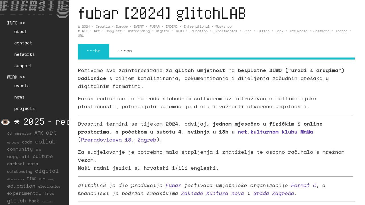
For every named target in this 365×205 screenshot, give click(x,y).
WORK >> (16, 77)
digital (163, 30)
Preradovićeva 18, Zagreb (118, 139)
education (199, 30)
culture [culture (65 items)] (43, 156)
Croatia (103, 26)
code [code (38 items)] (27, 142)
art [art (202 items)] (51, 132)
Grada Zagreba (274, 193)
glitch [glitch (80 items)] (16, 200)
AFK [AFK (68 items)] (39, 132)
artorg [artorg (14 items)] (13, 142)
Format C (303, 185)
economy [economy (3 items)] (51, 180)
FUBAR (155, 26)
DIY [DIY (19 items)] (42, 179)
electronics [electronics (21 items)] (49, 186)
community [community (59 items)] (20, 148)
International (197, 26)
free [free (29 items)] (49, 193)
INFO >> (16, 23)
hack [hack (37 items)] (34, 201)
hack (279, 30)
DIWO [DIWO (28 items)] (31, 179)
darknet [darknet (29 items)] (16, 164)
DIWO (180, 30)
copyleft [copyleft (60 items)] (18, 156)
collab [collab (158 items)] (45, 141)
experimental (226, 30)
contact (23, 43)
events (22, 85)
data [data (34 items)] (33, 164)
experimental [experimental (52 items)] (24, 193)
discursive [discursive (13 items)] (15, 179)
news (19, 97)
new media (298, 30)
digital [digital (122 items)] (47, 171)
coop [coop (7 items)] (38, 149)
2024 (86, 26)
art (97, 30)
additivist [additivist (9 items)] (23, 134)
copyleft (114, 30)
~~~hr (93, 50)
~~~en (125, 50)
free (248, 30)
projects (24, 108)
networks (24, 54)
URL (81, 35)
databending (139, 30)
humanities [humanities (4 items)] (47, 201)
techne (341, 30)
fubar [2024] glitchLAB (162, 12)
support (23, 65)
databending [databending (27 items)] (19, 171)
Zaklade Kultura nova (212, 193)
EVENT (139, 26)
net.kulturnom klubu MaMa (275, 131)
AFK (85, 30)
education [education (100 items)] (21, 186)
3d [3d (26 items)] (9, 133)
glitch (263, 30)
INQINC (172, 26)
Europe (122, 26)
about (20, 31)
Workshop (224, 26)
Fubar (173, 185)
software (321, 30)
